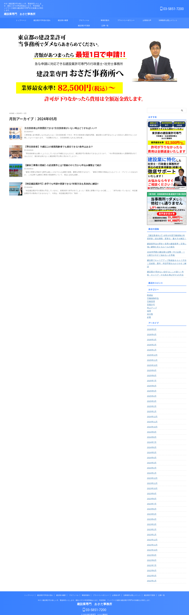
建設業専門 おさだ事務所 (19, 13)
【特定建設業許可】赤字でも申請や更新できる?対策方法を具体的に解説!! (59, 184)
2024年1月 (151, 470)
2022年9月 (151, 552)
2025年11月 (152, 357)
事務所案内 (105, 20)
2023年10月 (152, 485)
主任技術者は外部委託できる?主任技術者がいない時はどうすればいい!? (58, 128)
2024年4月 (151, 454)
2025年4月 (151, 393)
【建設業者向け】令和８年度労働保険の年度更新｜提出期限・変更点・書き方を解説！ (166, 237)
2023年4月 (151, 516)
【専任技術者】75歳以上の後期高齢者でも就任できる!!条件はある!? (56, 147)
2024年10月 (152, 424)
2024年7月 (151, 439)
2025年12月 (152, 352)
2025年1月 (151, 408)
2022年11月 (152, 542)
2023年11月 (152, 480)
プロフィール (84, 20)
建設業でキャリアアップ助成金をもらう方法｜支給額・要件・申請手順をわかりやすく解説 (166, 262)
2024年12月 (152, 413)
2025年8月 (151, 372)
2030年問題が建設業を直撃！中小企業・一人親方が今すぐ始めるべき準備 (166, 253)
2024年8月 (151, 434)
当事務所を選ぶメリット (168, 20)
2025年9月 (151, 367)
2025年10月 (152, 362)
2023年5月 (151, 511)
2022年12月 (152, 537)
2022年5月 (151, 572)
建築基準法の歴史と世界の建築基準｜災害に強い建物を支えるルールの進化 (166, 245)
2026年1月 (151, 347)
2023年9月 (151, 490)
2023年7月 (151, 501)
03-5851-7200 (172, 9)
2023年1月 (151, 531)
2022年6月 (151, 567)
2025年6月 (151, 383)
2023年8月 (151, 495)
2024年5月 (151, 449)
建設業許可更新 (84, 26)
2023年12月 (152, 475)
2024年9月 (151, 429)
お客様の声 (147, 20)
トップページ (21, 20)
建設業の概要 (63, 20)
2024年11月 (152, 419)
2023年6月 (151, 506)
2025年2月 (151, 403)
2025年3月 (151, 398)
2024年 (19, 113)
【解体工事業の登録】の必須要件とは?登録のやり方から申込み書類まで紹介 (60, 165)
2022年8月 (151, 557)
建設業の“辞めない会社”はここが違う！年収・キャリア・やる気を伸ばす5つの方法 (166, 270)
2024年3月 (151, 460)
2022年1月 (151, 578)
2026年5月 (151, 326)
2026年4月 (151, 331)
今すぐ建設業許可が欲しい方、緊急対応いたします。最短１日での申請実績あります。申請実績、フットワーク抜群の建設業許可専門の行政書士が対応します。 (94, 597)
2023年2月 (151, 526)
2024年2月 (151, 465)
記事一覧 (105, 26)
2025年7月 (151, 377)
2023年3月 (151, 521)
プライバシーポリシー (126, 20)
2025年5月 (151, 388)
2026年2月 (151, 342)
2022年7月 (151, 562)
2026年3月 (151, 336)
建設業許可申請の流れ (42, 20)
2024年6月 (151, 444)
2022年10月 (152, 547)
